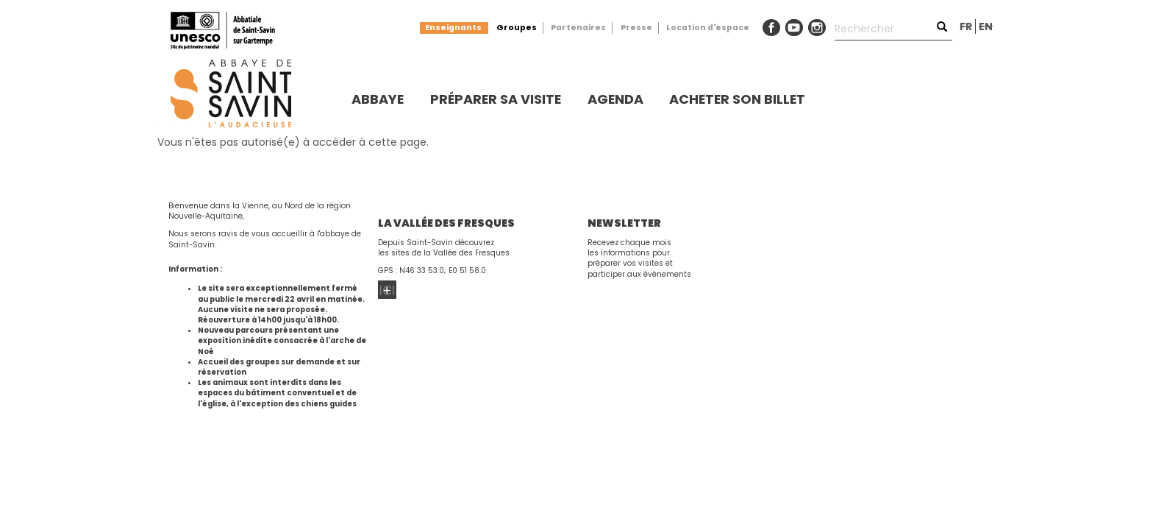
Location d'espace (707, 27)
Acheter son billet (737, 99)
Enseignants (453, 27)
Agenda (615, 99)
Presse (636, 27)
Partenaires (578, 27)
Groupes (516, 27)
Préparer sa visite (495, 99)
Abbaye (377, 99)
